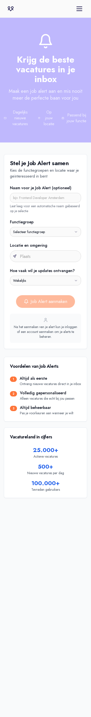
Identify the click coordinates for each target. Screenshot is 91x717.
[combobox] (45, 232)
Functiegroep (21, 222)
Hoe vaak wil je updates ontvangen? (42, 271)
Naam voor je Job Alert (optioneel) (40, 188)
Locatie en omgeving (28, 245)
